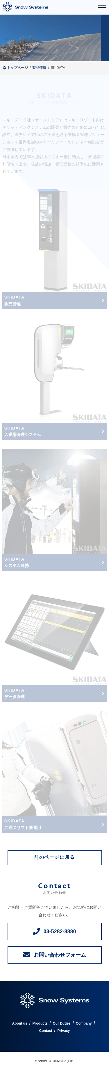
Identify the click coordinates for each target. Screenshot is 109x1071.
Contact (45, 1031)
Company (84, 1023)
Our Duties (61, 1023)
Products (40, 1023)
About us (19, 1023)
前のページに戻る (54, 857)
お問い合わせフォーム (60, 955)
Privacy (63, 1031)
